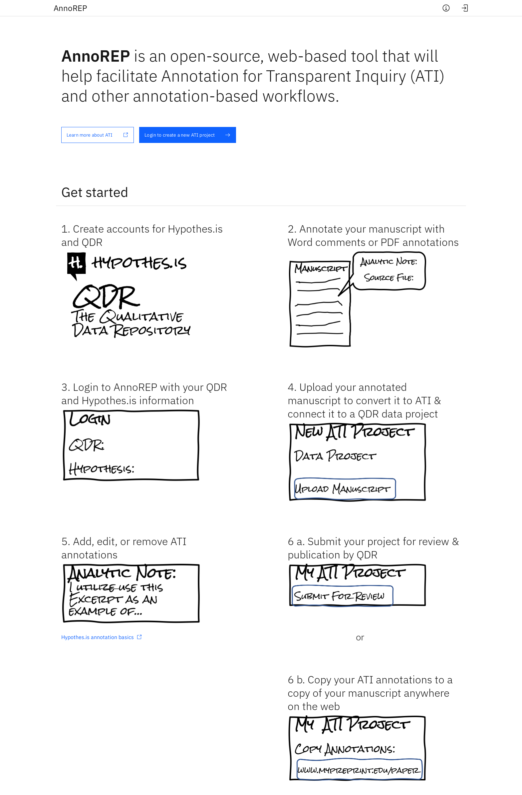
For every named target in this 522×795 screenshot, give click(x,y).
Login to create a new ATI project (187, 135)
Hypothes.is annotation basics (101, 637)
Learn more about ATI (97, 135)
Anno (70, 8)
